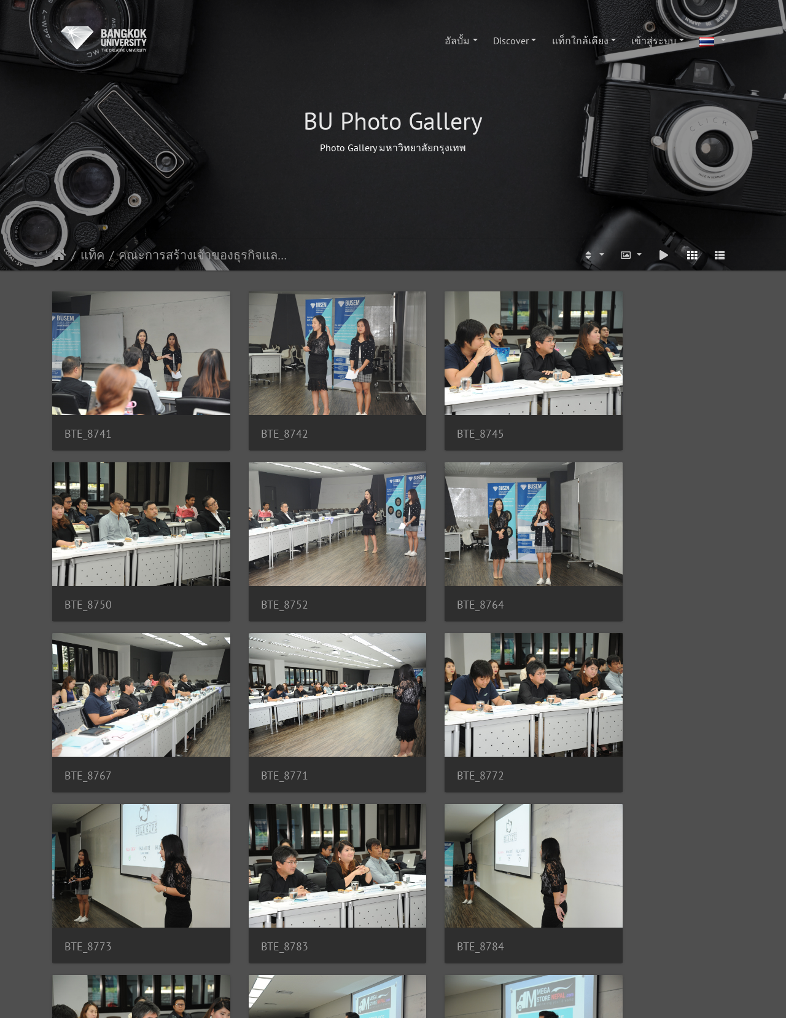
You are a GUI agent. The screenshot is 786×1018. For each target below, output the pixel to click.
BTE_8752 (88, 575)
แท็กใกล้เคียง (580, 40)
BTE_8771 (613, 575)
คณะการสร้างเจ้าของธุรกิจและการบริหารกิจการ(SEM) (204, 255)
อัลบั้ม (457, 40)
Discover (511, 40)
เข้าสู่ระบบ (653, 40)
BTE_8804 (438, 887)
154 (499, 950)
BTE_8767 (438, 575)
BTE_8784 (613, 731)
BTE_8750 (613, 418)
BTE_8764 (263, 575)
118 (426, 950)
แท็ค (92, 255)
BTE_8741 (88, 418)
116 (354, 950)
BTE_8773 (263, 731)
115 (317, 950)
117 (390, 950)
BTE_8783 (438, 731)
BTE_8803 (263, 887)
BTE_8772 (88, 731)
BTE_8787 (88, 887)
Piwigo (416, 997)
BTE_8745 (438, 418)
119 (462, 950)
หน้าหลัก (59, 255)
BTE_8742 (263, 418)
